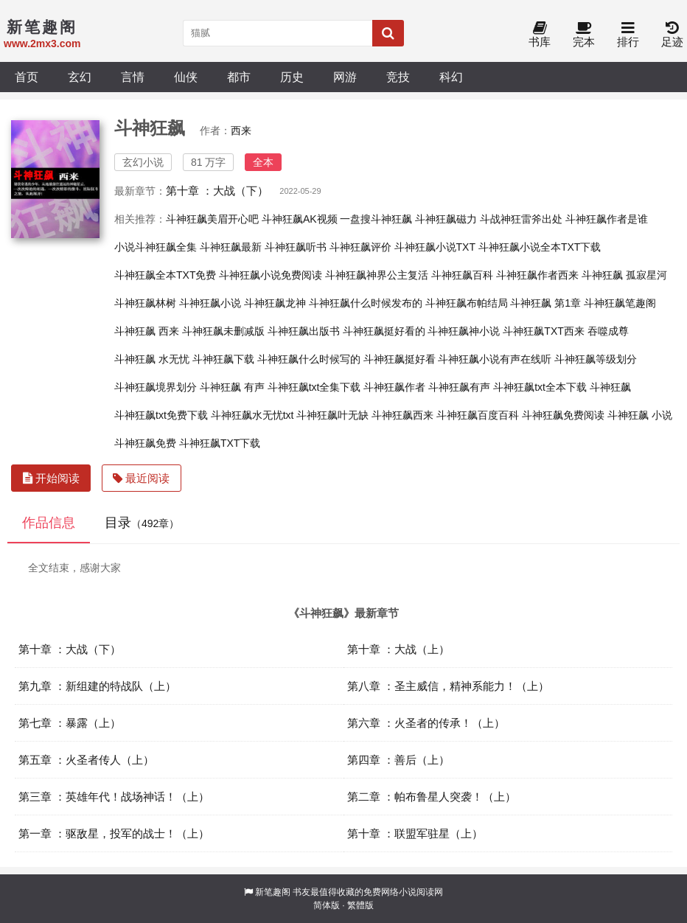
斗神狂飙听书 (296, 247)
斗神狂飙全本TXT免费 (165, 275)
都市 (239, 76)
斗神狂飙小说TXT (434, 247)
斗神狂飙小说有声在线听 (494, 359)
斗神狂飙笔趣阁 (620, 303)
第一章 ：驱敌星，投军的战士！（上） (113, 833)
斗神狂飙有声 (459, 387)
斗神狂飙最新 (231, 247)
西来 (241, 130)
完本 (584, 35)
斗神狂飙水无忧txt (252, 415)
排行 (628, 35)
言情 (132, 76)
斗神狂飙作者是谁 (606, 219)
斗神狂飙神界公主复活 (376, 275)
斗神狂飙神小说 (464, 331)
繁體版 (360, 905)
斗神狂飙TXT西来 (543, 331)
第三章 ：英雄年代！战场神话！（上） (113, 796)
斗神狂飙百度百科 (477, 415)
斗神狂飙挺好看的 (384, 331)
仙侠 (186, 76)
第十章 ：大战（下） (217, 190)
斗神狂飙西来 (402, 415)
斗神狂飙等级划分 (595, 359)
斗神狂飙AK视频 (300, 219)
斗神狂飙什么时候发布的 (365, 303)
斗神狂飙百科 (462, 275)
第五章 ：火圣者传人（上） (86, 759)
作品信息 (48, 522)
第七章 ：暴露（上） (69, 723)
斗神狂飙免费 (145, 443)
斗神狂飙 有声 (232, 387)
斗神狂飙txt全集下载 (314, 387)
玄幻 (79, 76)
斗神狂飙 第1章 (545, 303)
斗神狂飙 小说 (639, 415)
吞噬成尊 (608, 331)
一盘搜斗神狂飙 (376, 219)
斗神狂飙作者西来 (537, 275)
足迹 (672, 35)
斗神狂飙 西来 (146, 331)
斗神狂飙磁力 (446, 219)
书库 (540, 35)
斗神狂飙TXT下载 (219, 443)
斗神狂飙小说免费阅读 (270, 275)
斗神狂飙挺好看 (399, 359)
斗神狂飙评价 (360, 247)
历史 (292, 76)
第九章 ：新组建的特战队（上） (97, 686)
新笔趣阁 (272, 892)
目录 (142, 522)
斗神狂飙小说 (210, 303)
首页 (26, 76)
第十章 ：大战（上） (398, 649)
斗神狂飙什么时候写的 (308, 359)
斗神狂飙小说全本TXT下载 (539, 247)
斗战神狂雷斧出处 (521, 219)
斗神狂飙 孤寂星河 (624, 275)
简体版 (326, 905)
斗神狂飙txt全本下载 (540, 387)
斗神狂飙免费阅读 (563, 415)
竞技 (398, 76)
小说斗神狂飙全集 (155, 247)
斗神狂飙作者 (394, 387)
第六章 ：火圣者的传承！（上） (426, 723)
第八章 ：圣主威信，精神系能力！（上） (448, 686)
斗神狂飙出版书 (304, 331)
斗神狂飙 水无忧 (151, 359)
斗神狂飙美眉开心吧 (212, 219)
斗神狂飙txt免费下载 (161, 415)
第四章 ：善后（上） (398, 759)
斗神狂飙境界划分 (155, 387)
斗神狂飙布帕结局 (466, 303)
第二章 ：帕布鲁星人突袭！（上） (431, 796)
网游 (345, 76)
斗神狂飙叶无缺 (332, 415)
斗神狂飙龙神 (275, 303)
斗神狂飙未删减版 (223, 331)
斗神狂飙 (610, 387)
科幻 (451, 76)
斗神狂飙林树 (145, 303)
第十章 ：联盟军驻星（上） (415, 833)
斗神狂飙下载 (223, 359)
